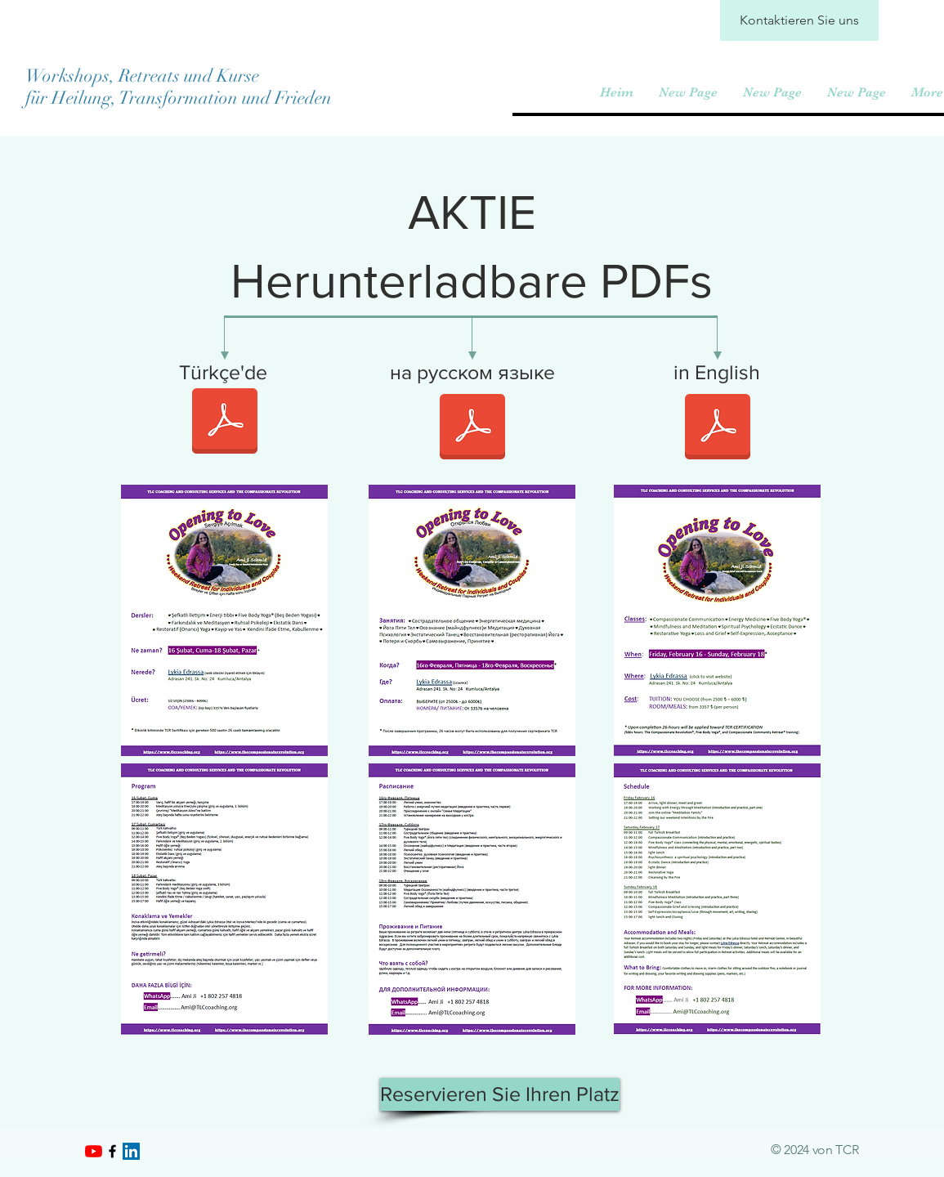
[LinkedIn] (131, 1151)
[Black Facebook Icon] (112, 1151)
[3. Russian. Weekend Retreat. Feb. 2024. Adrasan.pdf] (472, 429)
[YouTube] (93, 1151)
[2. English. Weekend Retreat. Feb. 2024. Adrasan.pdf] (717, 429)
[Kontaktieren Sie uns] (799, 20)
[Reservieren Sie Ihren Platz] (500, 1094)
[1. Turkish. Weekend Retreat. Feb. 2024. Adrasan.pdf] (225, 423)
